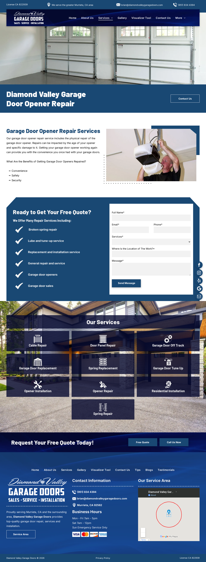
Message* (118, 260)
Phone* (158, 224)
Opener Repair (103, 391)
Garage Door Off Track (168, 345)
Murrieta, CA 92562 (89, 505)
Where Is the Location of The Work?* (133, 248)
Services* (117, 236)
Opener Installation (38, 391)
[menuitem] (72, 17)
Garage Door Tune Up (168, 368)
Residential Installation (168, 391)
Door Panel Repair (103, 345)
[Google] (199, 289)
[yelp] (199, 281)
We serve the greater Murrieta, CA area (72, 5)
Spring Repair (103, 414)
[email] (199, 297)
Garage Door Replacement (38, 368)
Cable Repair (38, 345)
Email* (115, 224)
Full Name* (118, 212)
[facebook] (199, 265)
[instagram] (199, 273)
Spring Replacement (103, 368)
